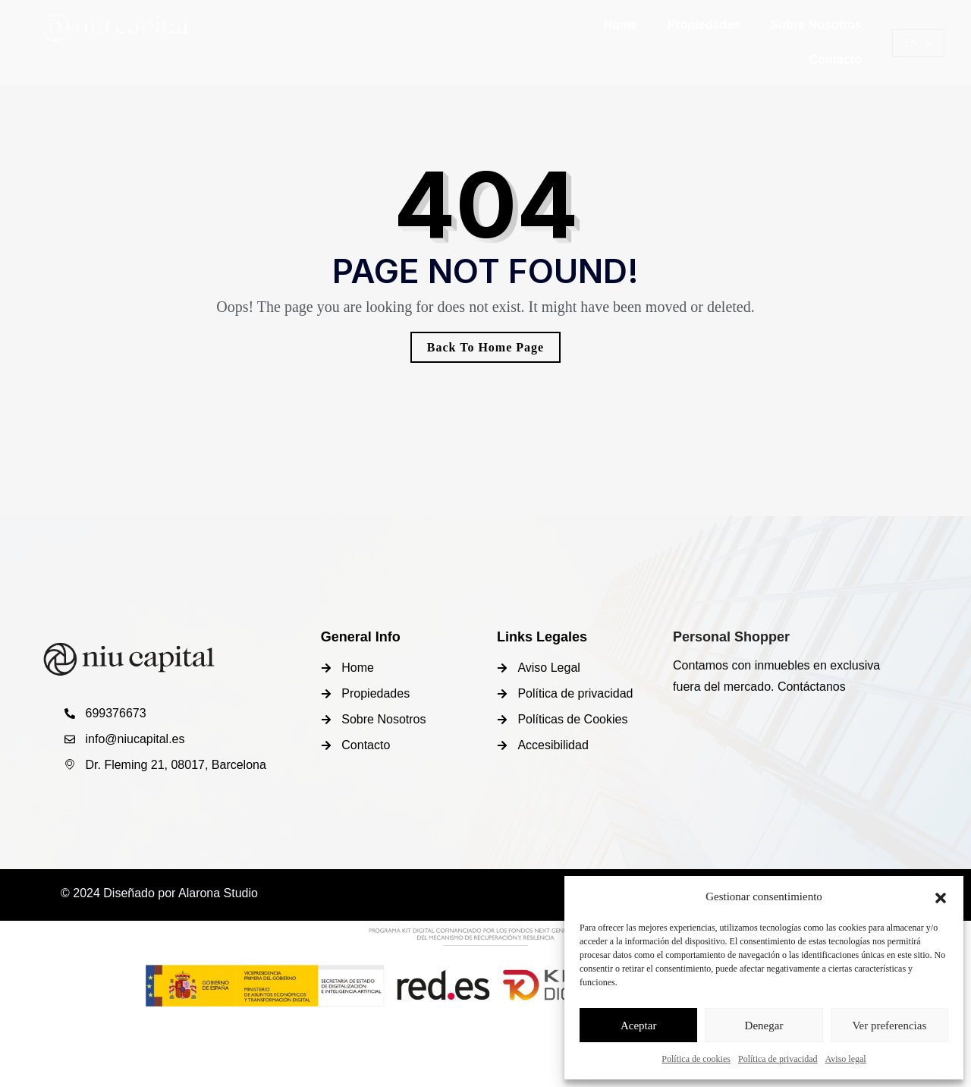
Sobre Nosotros (816, 24)
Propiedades (704, 24)
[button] (940, 896)
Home (619, 24)
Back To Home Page (485, 347)
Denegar (764, 1025)
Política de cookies (696, 1059)
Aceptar (638, 1025)
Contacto (835, 59)
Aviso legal (845, 1059)
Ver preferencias (889, 1025)
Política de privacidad (778, 1059)
